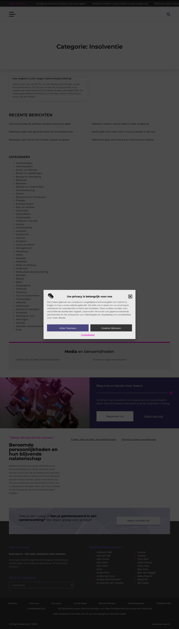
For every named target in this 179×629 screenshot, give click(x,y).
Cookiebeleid (88, 335)
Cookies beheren (111, 328)
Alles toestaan (67, 328)
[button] (130, 296)
